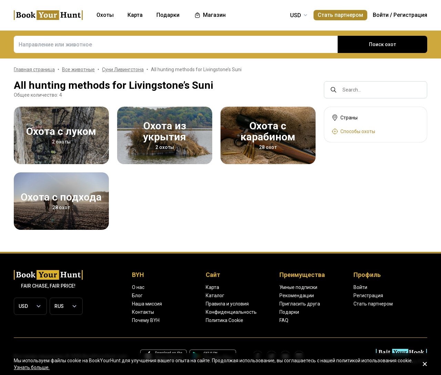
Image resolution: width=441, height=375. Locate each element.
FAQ (283, 320)
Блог (137, 295)
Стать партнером (340, 15)
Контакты (143, 312)
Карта (212, 287)
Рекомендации (296, 295)
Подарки (289, 312)
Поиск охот (382, 44)
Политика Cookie (224, 320)
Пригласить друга (299, 304)
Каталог (215, 295)
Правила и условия (227, 304)
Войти (381, 15)
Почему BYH (146, 320)
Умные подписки (298, 287)
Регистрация (410, 15)
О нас (138, 287)
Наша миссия (147, 304)
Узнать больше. (32, 367)
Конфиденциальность (231, 312)
